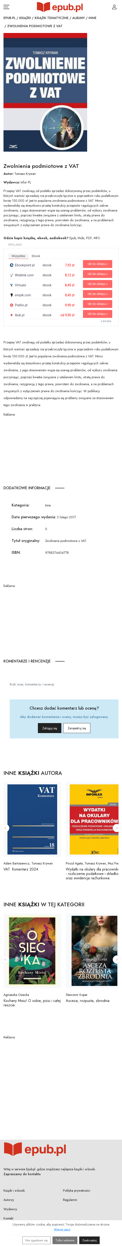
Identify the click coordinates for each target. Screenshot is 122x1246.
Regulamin (70, 1199)
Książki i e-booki (14, 1190)
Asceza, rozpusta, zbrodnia (87, 1000)
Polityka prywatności (76, 1190)
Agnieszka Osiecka (16, 994)
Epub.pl (9, 18)
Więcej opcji (62, 1229)
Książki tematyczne (52, 18)
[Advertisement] (61, 449)
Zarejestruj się (77, 728)
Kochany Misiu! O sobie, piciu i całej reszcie (32, 1003)
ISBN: (16, 552)
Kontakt (8, 1218)
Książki (25, 18)
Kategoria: (21, 505)
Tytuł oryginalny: (26, 540)
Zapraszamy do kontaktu (22, 1174)
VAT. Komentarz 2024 (20, 869)
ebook (36, 256)
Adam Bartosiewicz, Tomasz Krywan (28, 863)
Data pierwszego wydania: (34, 517)
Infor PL (26, 182)
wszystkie (18, 256)
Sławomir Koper (77, 994)
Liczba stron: (22, 529)
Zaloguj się (49, 728)
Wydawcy (10, 1209)
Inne (92, 18)
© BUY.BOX (106, 321)
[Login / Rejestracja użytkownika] (114, 7)
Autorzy (8, 1199)
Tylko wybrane (65, 1240)
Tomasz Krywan (25, 173)
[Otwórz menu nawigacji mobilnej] (6, 7)
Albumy (78, 18)
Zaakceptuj (89, 1240)
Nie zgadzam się (36, 1240)
